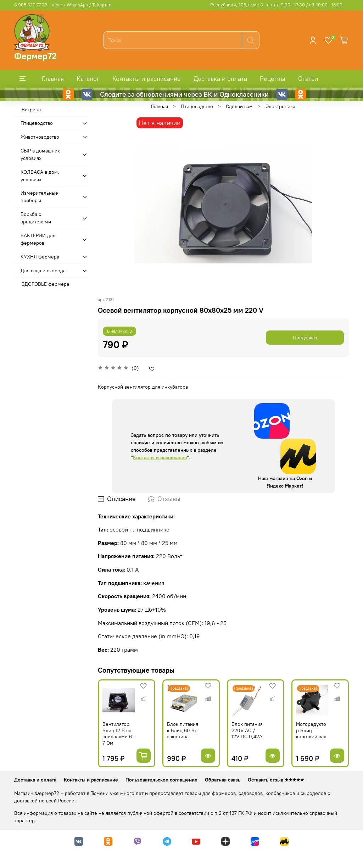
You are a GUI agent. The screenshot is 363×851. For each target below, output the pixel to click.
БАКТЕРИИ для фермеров (38, 239)
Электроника (280, 106)
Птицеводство (197, 106)
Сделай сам (239, 106)
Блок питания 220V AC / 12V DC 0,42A (247, 730)
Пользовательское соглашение (161, 780)
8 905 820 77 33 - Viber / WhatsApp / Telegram (62, 4)
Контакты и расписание (146, 78)
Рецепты (272, 78)
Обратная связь (222, 780)
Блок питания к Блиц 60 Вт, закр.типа (182, 730)
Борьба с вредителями (36, 218)
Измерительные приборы (39, 197)
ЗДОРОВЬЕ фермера (45, 284)
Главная (53, 78)
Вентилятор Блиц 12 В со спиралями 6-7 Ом (118, 733)
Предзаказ (305, 337)
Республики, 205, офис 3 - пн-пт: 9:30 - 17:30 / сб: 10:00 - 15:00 (276, 4)
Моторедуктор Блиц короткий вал (311, 730)
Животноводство (40, 137)
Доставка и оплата (220, 78)
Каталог (88, 78)
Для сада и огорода (43, 270)
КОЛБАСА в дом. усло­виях (40, 176)
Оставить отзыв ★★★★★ (276, 780)
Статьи (308, 78)
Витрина (31, 109)
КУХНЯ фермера (40, 257)
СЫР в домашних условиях (40, 154)
